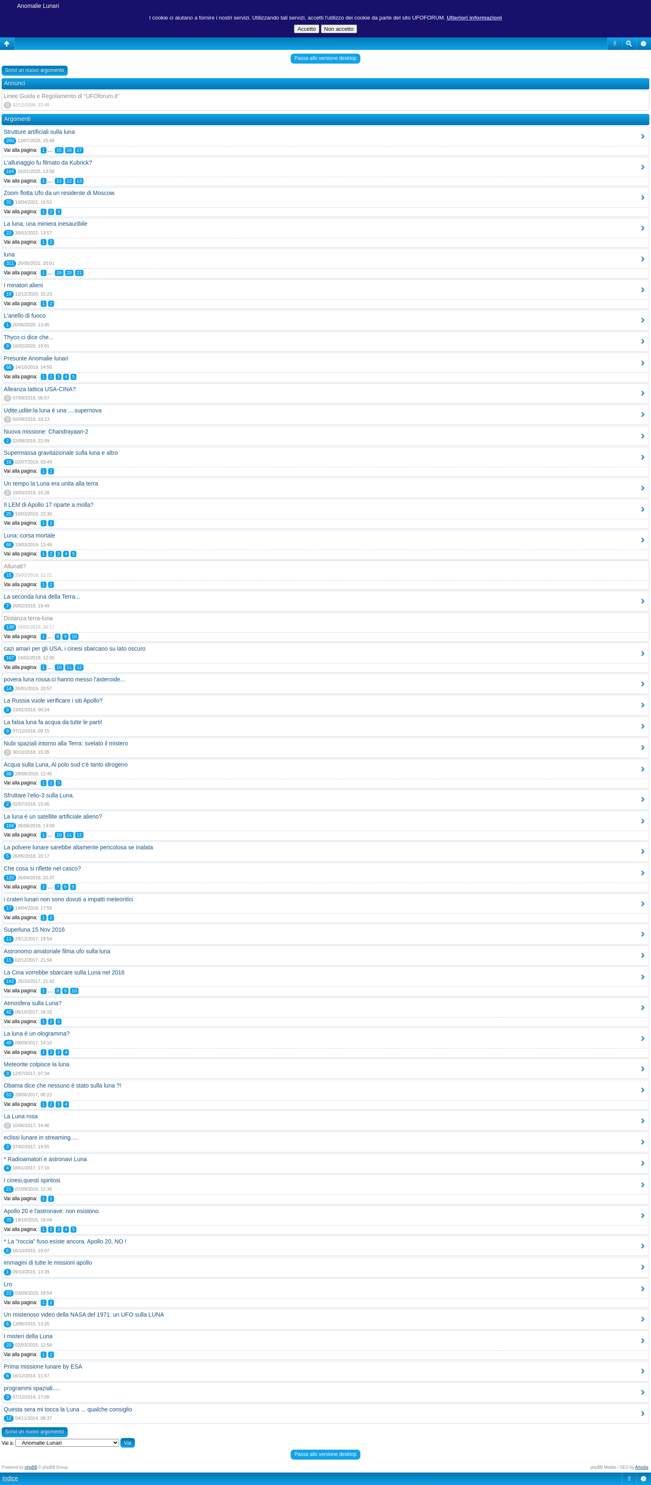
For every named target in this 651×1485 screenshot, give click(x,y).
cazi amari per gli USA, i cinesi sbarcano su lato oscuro (75, 648)
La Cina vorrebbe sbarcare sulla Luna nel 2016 (64, 972)
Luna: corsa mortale (29, 535)
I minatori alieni (23, 285)
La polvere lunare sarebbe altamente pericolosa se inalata (78, 847)
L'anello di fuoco (25, 315)
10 (74, 636)
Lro (8, 1284)
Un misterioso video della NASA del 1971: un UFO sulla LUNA (84, 1314)
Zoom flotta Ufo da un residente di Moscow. (59, 193)
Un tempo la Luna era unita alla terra (51, 483)
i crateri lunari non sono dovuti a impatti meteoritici (68, 899)
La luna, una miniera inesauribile (46, 223)
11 (58, 180)
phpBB (31, 1467)
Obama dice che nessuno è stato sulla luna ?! (62, 1085)
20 (69, 272)
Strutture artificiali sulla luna (39, 131)
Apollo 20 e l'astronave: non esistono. (52, 1211)
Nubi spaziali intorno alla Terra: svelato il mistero (66, 743)
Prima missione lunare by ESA (43, 1366)
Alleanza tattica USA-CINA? (40, 389)
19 (58, 272)
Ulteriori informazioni (474, 18)
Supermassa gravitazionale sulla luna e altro (61, 452)
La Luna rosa (21, 1116)
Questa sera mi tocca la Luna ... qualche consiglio (68, 1409)
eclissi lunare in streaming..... (41, 1137)
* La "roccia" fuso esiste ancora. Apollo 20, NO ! (65, 1241)
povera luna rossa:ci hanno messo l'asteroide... (64, 679)
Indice (10, 1478)
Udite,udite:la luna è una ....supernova (53, 410)
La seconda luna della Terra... (42, 596)
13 (79, 180)
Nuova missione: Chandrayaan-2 (46, 431)
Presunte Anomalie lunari (36, 358)
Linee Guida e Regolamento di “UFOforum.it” (62, 96)
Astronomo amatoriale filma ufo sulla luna (57, 951)
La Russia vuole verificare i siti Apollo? (53, 700)
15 (58, 150)
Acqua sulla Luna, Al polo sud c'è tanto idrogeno (65, 764)
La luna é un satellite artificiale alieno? (53, 816)
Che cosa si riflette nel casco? (42, 868)
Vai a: (8, 1443)
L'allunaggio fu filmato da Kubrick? (48, 162)
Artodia (642, 1467)
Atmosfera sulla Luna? (32, 1003)
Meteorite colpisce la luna (36, 1064)
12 (69, 180)
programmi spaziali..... (32, 1388)
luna (9, 254)
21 (79, 272)
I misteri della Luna (28, 1336)
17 (79, 150)
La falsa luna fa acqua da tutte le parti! (53, 722)
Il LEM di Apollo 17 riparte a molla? (48, 504)
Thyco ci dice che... (29, 337)
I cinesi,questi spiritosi (32, 1180)
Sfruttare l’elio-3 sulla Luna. (39, 795)
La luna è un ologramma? (37, 1033)
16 (69, 150)
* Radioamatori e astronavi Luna (45, 1159)
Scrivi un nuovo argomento (34, 70)
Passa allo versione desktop (325, 58)
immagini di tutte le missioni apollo (48, 1262)
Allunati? (15, 566)
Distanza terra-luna (28, 618)
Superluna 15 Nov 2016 (34, 929)
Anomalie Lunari (38, 5)
